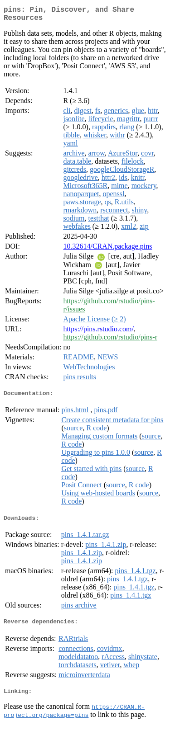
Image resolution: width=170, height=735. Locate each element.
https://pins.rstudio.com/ (98, 332)
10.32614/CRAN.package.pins (107, 250)
